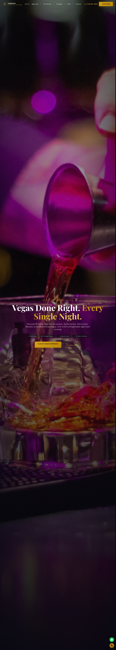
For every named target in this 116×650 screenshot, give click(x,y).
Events (27, 4)
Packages (59, 4)
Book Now (106, 4)
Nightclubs (35, 4)
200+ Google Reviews (47, 336)
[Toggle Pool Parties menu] (53, 4)
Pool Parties (47, 4)
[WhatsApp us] (105, 639)
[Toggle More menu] (73, 4)
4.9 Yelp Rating (32, 336)
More (69, 4)
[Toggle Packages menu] (64, 4)
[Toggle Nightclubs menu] (41, 4)
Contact (78, 4)
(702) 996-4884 (90, 4)
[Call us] (105, 645)
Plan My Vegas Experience (48, 344)
